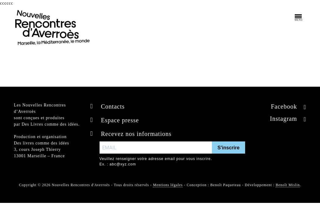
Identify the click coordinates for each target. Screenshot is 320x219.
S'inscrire (228, 147)
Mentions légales (168, 185)
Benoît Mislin (288, 185)
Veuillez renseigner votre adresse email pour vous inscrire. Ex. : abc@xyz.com (156, 161)
